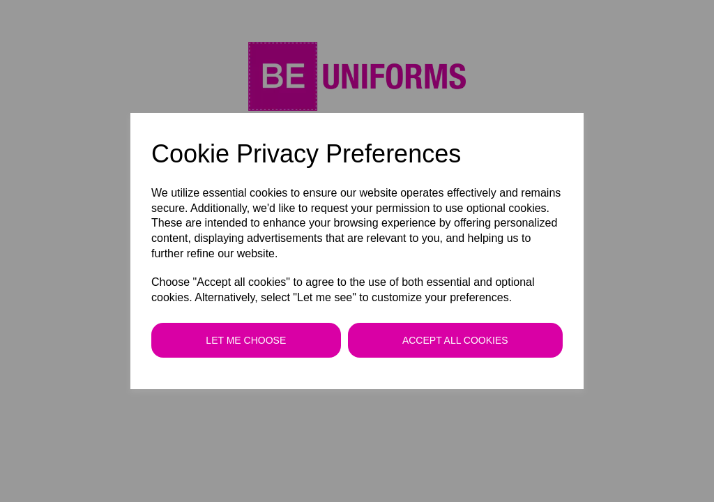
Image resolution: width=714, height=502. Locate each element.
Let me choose (246, 340)
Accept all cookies (455, 340)
